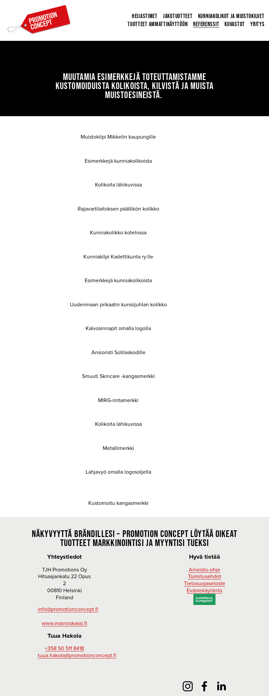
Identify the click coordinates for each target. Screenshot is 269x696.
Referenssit (205, 24)
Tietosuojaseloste (204, 583)
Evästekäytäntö (204, 590)
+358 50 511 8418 (64, 648)
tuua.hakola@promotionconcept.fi (77, 655)
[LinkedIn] (221, 686)
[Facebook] (204, 686)
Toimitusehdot (204, 576)
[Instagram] (187, 686)
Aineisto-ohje (204, 569)
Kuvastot (234, 24)
